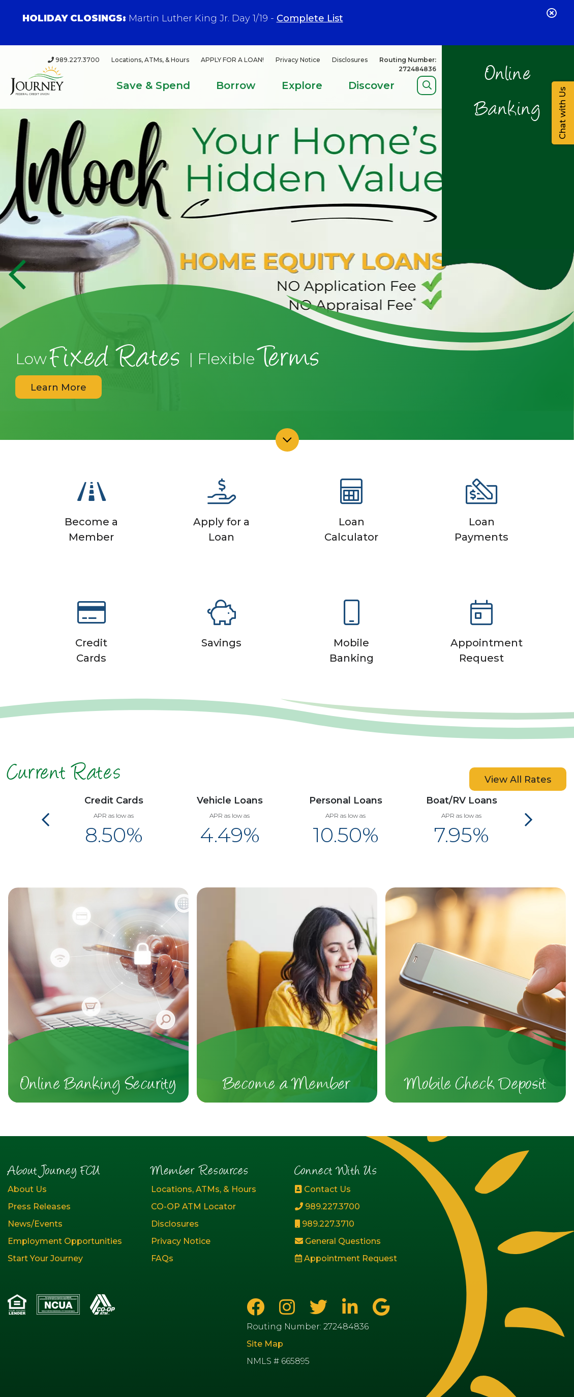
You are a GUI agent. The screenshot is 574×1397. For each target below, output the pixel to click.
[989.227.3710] (359, 1224)
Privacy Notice (298, 60)
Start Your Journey (45, 1258)
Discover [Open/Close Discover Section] (371, 85)
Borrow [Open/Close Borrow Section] (235, 85)
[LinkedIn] (352, 1307)
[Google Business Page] (381, 1307)
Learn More (58, 387)
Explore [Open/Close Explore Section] (302, 85)
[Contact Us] (359, 1189)
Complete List (310, 18)
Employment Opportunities (65, 1241)
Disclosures (350, 60)
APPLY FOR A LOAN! (232, 60)
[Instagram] (289, 1307)
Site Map (265, 1344)
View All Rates (518, 779)
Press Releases (39, 1206)
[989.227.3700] (74, 60)
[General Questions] (359, 1241)
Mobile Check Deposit (475, 1085)
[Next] (529, 820)
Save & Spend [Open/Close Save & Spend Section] (153, 85)
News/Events (35, 1224)
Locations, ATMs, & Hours (150, 60)
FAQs (162, 1258)
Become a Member (287, 1085)
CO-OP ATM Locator (193, 1206)
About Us (27, 1189)
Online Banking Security (98, 1085)
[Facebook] (258, 1307)
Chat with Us (562, 112)
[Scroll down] (287, 440)
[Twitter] (321, 1307)
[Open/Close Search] (426, 85)
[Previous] (17, 274)
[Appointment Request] (359, 1259)
